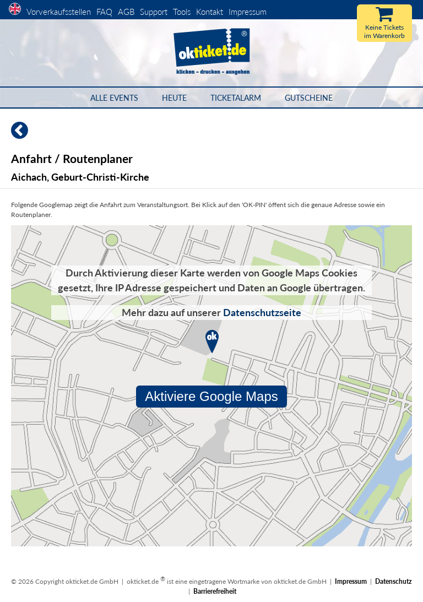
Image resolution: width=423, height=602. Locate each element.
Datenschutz (393, 581)
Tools (182, 12)
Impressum (248, 12)
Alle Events (114, 97)
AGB (126, 12)
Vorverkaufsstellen (58, 12)
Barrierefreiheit (214, 591)
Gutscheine (309, 97)
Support (153, 12)
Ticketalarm (235, 97)
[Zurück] (14, 135)
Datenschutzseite (262, 312)
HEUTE (174, 97)
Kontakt (209, 12)
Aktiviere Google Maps (211, 396)
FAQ (104, 12)
